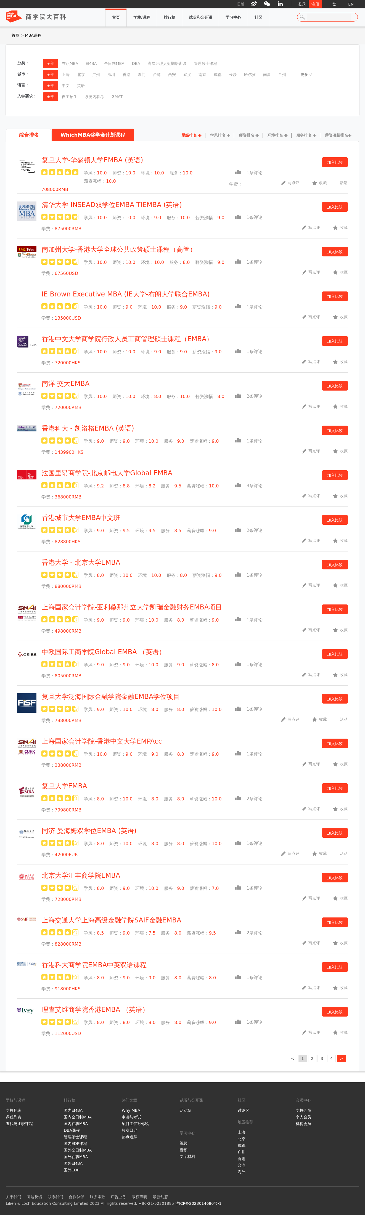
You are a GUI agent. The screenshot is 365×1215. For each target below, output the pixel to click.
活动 (344, 183)
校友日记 (129, 1130)
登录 (302, 4)
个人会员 (303, 1117)
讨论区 (243, 1110)
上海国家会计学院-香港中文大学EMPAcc (102, 741)
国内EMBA (73, 1110)
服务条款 (97, 1197)
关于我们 (13, 1197)
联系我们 (55, 1197)
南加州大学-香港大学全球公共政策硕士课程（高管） (119, 249)
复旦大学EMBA (64, 786)
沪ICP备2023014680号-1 (198, 1203)
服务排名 (304, 135)
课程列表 (13, 1117)
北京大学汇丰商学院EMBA (81, 875)
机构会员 (303, 1123)
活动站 (185, 1110)
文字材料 (187, 1156)
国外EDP (71, 1170)
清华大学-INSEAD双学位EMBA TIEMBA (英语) (112, 205)
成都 (241, 1145)
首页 (115, 14)
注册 (315, 4)
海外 (241, 1172)
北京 (241, 1139)
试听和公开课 (200, 14)
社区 (258, 14)
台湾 (241, 1165)
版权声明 (139, 1197)
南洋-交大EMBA (65, 384)
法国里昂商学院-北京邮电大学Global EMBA (107, 473)
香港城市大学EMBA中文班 (81, 518)
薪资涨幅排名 (336, 135)
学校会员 (303, 1110)
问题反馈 (34, 1197)
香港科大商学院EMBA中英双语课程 (94, 965)
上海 (241, 1132)
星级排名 (189, 135)
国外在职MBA (76, 1157)
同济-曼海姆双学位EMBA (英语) (89, 831)
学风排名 (218, 135)
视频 (183, 1143)
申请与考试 (131, 1117)
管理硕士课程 (75, 1137)
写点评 (290, 183)
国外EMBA (73, 1163)
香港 (241, 1158)
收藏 (319, 183)
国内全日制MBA (78, 1117)
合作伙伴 (76, 1197)
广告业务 (118, 1197)
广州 (241, 1152)
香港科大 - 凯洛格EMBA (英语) (88, 428)
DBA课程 (72, 1130)
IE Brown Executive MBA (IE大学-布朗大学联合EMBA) (126, 294)
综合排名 (29, 135)
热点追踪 (129, 1137)
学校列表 (13, 1110)
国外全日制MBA (78, 1150)
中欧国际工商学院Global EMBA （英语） (104, 652)
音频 (183, 1150)
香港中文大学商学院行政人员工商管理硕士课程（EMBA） (127, 339)
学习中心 (233, 14)
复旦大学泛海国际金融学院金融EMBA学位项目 (111, 697)
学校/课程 (142, 14)
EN (350, 4)
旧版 (240, 4)
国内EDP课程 (75, 1143)
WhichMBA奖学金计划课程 (92, 135)
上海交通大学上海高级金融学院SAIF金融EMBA (111, 920)
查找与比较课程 (19, 1123)
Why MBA (131, 1110)
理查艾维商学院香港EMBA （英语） (95, 1010)
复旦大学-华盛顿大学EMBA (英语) (92, 160)
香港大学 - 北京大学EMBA (81, 562)
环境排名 (275, 135)
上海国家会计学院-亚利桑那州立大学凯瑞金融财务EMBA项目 (132, 607)
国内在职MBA (76, 1123)
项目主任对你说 (135, 1123)
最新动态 (160, 1197)
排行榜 (169, 14)
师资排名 (246, 135)
